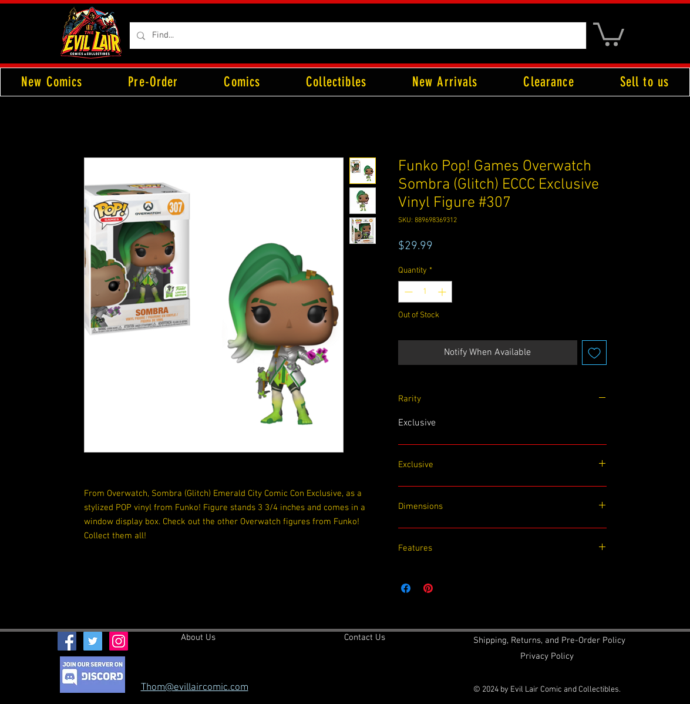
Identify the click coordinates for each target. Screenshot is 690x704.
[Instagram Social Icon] (118, 641)
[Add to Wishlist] (594, 352)
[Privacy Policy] (547, 656)
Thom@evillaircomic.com (194, 687)
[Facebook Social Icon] (67, 641)
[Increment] (443, 291)
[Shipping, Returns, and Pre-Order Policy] (549, 640)
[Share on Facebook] (406, 588)
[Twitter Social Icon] (92, 641)
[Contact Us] (364, 637)
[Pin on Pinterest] (428, 588)
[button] (608, 33)
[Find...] (356, 35)
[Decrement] (407, 291)
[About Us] (198, 637)
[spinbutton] (425, 291)
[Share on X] (450, 588)
